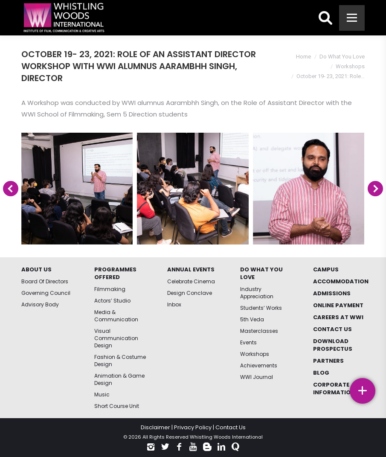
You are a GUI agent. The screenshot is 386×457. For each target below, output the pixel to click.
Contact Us (230, 427)
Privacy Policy (193, 427)
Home (303, 56)
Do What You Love (342, 56)
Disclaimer (155, 427)
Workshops (350, 66)
